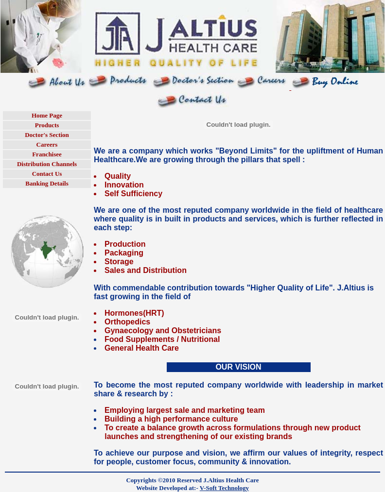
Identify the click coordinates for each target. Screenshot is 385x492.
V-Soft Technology (224, 488)
